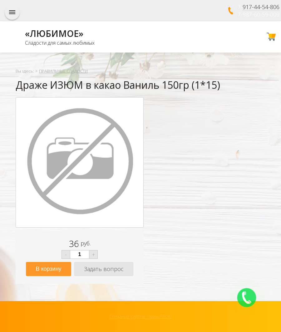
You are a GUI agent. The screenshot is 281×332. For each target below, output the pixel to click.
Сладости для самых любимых (60, 42)
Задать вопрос (104, 269)
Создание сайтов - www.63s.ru (140, 316)
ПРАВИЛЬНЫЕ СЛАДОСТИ (63, 71)
